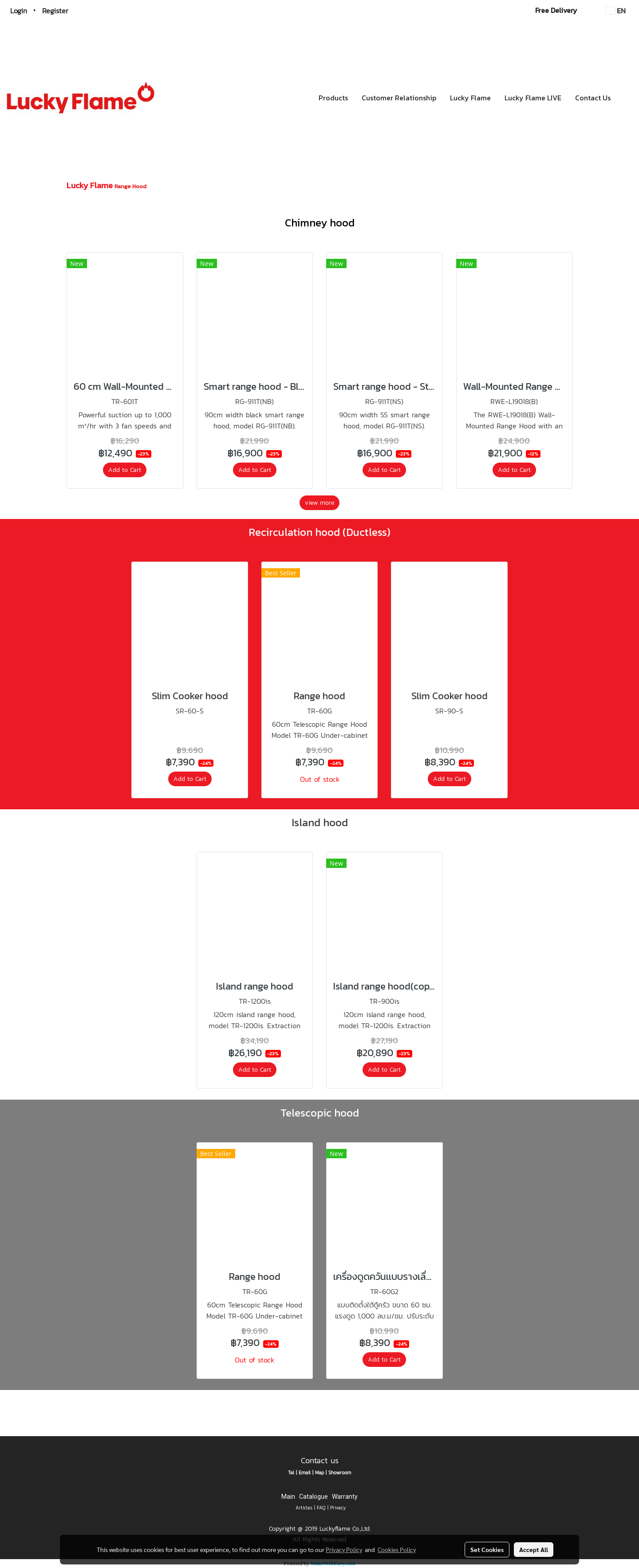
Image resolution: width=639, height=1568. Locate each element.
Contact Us (593, 97)
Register (55, 10)
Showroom (339, 1472)
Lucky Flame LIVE (533, 97)
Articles (304, 1507)
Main (288, 1496)
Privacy (338, 1507)
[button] (625, 97)
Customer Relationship (399, 97)
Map (319, 1472)
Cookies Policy (397, 1549)
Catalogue (313, 1496)
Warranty (345, 1496)
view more (319, 502)
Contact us (320, 1460)
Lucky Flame (470, 97)
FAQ (321, 1507)
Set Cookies (487, 1549)
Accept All (533, 1549)
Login (18, 10)
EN (616, 10)
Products (333, 97)
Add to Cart (124, 470)
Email (305, 1472)
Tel (291, 1472)
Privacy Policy (344, 1549)
